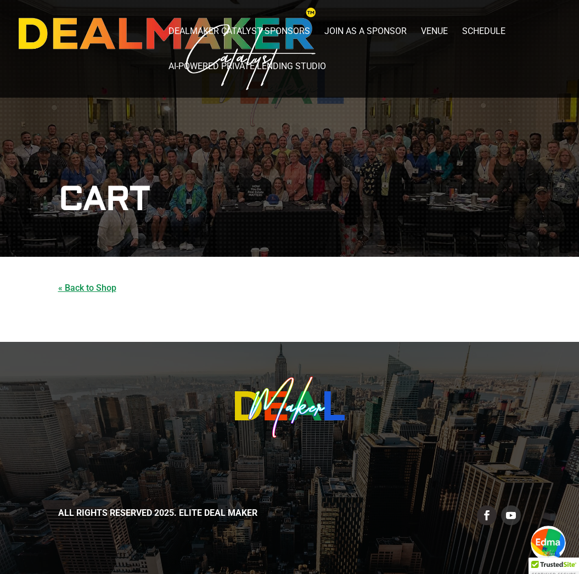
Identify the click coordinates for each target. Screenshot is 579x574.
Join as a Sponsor (365, 31)
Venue (434, 31)
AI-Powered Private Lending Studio (247, 67)
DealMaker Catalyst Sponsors (239, 31)
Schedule (483, 31)
